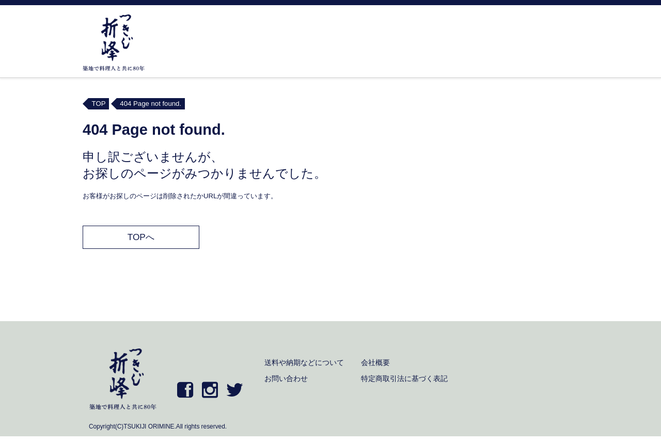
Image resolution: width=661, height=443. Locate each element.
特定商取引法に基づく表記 (404, 378)
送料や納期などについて (304, 362)
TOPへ (141, 237)
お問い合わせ (286, 378)
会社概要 (375, 362)
